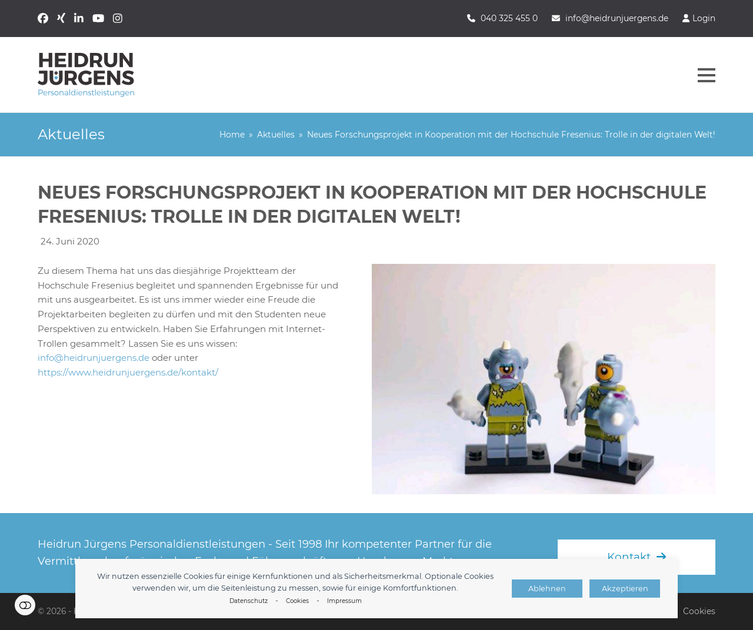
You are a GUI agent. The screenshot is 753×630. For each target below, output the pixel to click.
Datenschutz (248, 601)
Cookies (297, 601)
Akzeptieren (625, 588)
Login (703, 18)
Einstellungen (25, 605)
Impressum (344, 601)
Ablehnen (547, 588)
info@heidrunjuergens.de (616, 18)
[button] (706, 75)
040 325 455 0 (509, 18)
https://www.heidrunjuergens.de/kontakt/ (128, 372)
